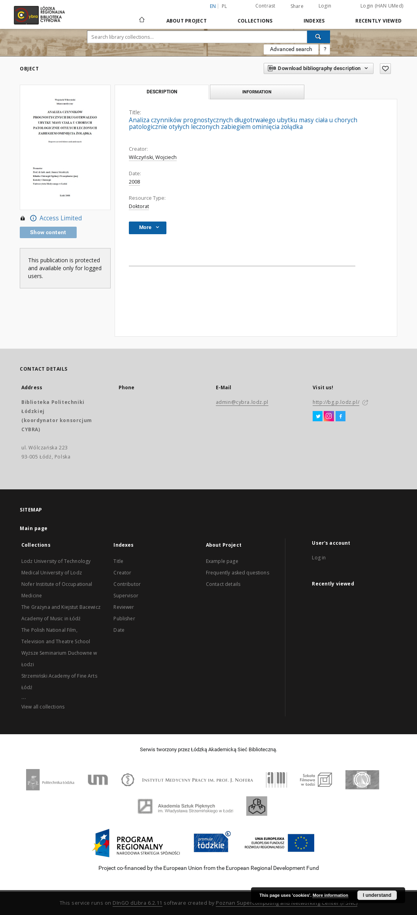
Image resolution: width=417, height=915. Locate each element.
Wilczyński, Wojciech (153, 157)
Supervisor (125, 595)
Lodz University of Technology (56, 561)
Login (325, 5)
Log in (319, 557)
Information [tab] (257, 92)
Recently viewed (378, 20)
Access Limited (51, 218)
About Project (186, 20)
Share (297, 6)
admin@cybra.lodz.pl (242, 402)
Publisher (124, 618)
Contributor (127, 584)
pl (224, 6)
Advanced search (291, 49)
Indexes (314, 20)
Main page (34, 528)
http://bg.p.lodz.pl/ (336, 402)
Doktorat (139, 206)
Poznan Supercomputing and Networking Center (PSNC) (286, 903)
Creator (122, 572)
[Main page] (142, 16)
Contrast (265, 5)
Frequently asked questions (237, 572)
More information (330, 895)
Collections (255, 20)
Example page (222, 561)
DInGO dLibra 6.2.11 (137, 903)
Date (119, 630)
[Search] (318, 36)
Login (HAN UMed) (381, 5)
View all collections (42, 706)
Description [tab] (162, 92)
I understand (377, 895)
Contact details (223, 584)
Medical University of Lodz (51, 572)
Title (118, 561)
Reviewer (123, 607)
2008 (134, 181)
